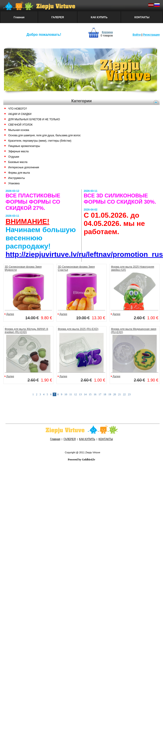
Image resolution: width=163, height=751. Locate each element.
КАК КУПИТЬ (99, 17)
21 (119, 394)
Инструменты (16, 178)
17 (100, 394)
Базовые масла (17, 162)
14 (85, 394)
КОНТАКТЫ (142, 17)
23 (129, 394)
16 (95, 394)
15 (90, 394)
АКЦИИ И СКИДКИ (19, 114)
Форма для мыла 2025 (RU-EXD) (78, 329)
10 (65, 394)
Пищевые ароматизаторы (24, 146)
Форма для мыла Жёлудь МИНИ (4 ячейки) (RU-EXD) (26, 330)
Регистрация (151, 34)
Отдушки (13, 156)
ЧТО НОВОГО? (17, 108)
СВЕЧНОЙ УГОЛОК (20, 124)
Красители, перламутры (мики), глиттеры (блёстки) (39, 140)
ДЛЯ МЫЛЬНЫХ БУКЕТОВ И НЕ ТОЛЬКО (34, 119)
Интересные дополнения (23, 167)
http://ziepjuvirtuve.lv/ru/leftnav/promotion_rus (84, 254)
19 (109, 394)
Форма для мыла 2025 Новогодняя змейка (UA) (132, 268)
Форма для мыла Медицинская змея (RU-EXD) (133, 330)
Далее (10, 314)
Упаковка (14, 183)
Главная (19, 17)
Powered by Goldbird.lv (81, 459)
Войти (137, 34)
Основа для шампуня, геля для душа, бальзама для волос (44, 135)
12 (75, 394)
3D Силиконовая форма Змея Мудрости (23, 268)
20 (114, 394)
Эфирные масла (18, 151)
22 (124, 394)
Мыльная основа (18, 130)
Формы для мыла (19, 172)
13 (80, 394)
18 (104, 394)
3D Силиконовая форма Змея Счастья (76, 268)
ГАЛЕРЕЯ (57, 17)
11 (70, 394)
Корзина (107, 32)
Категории (81, 101)
